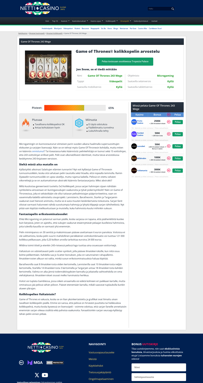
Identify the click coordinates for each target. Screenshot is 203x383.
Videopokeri (68, 28)
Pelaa (177, 121)
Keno (110, 28)
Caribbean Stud (155, 28)
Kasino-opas (96, 21)
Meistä (93, 359)
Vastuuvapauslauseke (101, 352)
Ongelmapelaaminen (101, 379)
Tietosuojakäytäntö (100, 372)
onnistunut (38, 151)
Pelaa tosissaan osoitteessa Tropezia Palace (125, 61)
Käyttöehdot (96, 365)
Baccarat (85, 28)
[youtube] (45, 375)
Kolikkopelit (111, 21)
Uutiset (154, 21)
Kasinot (64, 21)
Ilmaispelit (124, 21)
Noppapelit (95, 28)
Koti (47, 21)
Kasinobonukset (79, 21)
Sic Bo (103, 28)
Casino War (142, 28)
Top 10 (55, 21)
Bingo (115, 28)
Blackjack (58, 28)
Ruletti (77, 28)
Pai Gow (133, 28)
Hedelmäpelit (47, 28)
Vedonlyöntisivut (141, 21)
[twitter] (37, 375)
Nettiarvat (124, 28)
